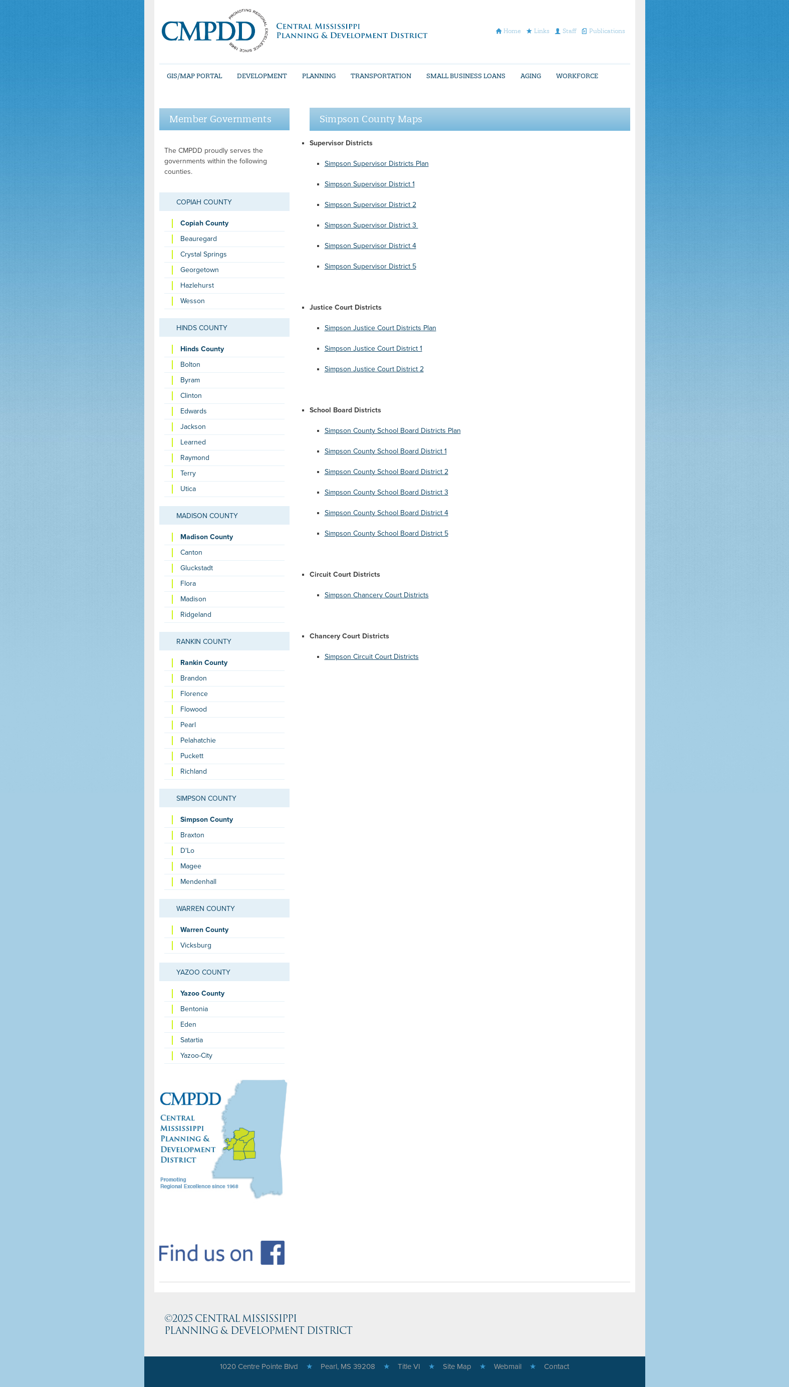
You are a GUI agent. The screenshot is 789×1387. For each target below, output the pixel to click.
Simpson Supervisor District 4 (370, 246)
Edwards (193, 411)
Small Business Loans (465, 76)
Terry (188, 473)
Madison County (207, 516)
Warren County (205, 908)
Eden (188, 1024)
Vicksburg (195, 945)
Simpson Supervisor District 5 (370, 266)
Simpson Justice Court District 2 (374, 369)
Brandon (193, 678)
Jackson (193, 426)
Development (262, 76)
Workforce (577, 76)
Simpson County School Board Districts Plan (393, 430)
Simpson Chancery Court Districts (377, 595)
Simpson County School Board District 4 (386, 513)
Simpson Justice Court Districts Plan (380, 328)
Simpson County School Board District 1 (386, 451)
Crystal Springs (203, 254)
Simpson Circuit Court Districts (372, 656)
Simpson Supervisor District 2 (370, 204)
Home (512, 31)
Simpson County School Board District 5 (386, 533)
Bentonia (194, 1009)
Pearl (188, 725)
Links (542, 31)
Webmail (507, 1366)
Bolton (190, 364)
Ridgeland (195, 614)
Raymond (194, 457)
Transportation (381, 76)
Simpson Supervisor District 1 (370, 184)
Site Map (457, 1366)
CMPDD (294, 30)
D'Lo (187, 850)
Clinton (191, 395)
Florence (194, 693)
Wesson (192, 301)
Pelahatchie (198, 740)
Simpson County (206, 798)
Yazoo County (203, 972)
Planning (319, 76)
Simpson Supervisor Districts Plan (377, 163)
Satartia (191, 1040)
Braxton (192, 835)
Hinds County (201, 328)
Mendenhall (198, 881)
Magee (190, 866)
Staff (569, 31)
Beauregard (198, 239)
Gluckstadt (196, 568)
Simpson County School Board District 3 (386, 492)
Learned (193, 442)
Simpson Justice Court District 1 (373, 348)
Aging (530, 76)
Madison (193, 599)
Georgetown (199, 270)
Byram (190, 380)
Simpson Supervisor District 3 (371, 225)
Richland (193, 771)
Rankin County (203, 641)
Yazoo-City (196, 1055)
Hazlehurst (197, 285)
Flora (188, 583)
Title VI (409, 1366)
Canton (191, 552)
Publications (607, 31)
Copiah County (204, 202)
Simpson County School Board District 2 (386, 472)
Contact (556, 1366)
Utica (188, 489)
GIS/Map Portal (194, 76)
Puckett (191, 756)
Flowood (193, 709)
